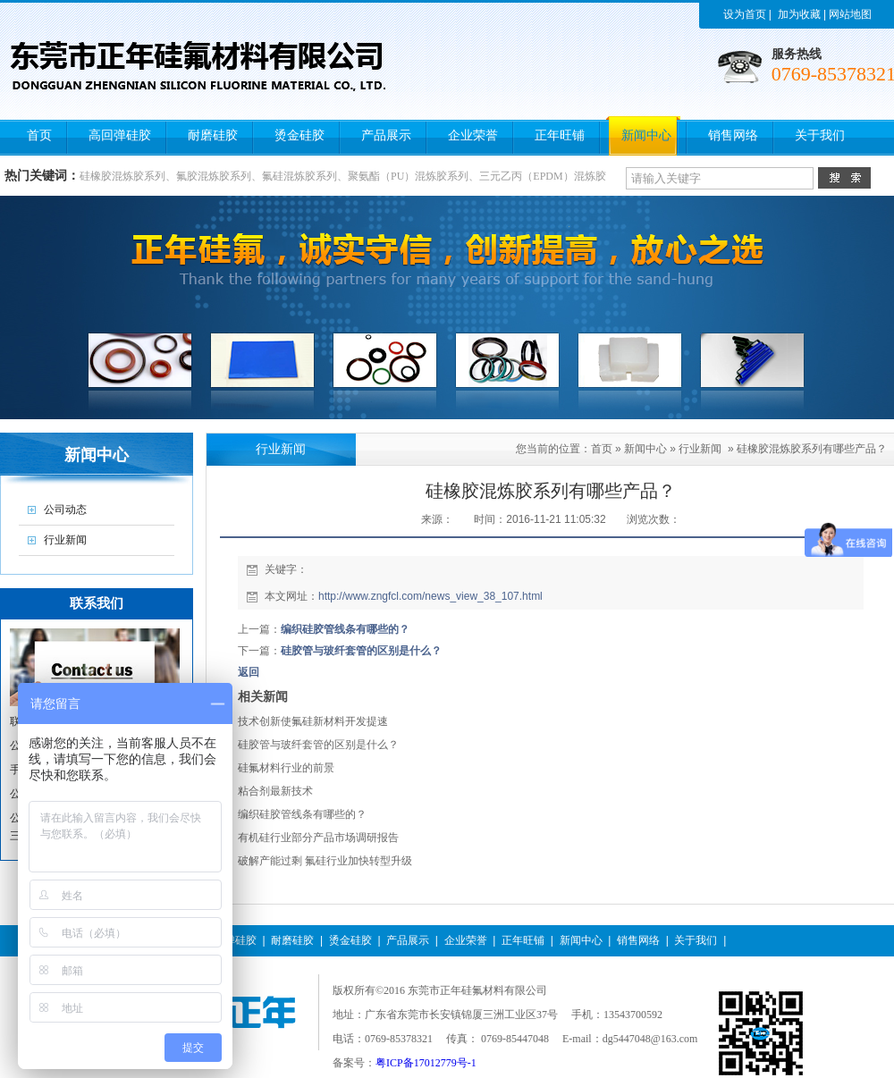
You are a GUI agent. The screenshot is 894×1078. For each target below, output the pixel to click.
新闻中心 (645, 448)
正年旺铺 (523, 940)
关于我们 (695, 940)
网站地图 (850, 14)
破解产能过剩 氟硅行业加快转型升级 (325, 861)
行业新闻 (700, 448)
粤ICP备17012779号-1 (426, 1063)
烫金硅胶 (350, 940)
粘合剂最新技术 (275, 791)
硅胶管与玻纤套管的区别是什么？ (361, 650)
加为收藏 (799, 14)
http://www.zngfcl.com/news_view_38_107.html (430, 596)
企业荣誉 (465, 940)
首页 (601, 448)
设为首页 (744, 14)
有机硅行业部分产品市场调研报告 (318, 837)
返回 (248, 672)
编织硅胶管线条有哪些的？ (345, 629)
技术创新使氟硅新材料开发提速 (313, 721)
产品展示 (407, 940)
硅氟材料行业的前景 (286, 768)
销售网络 (638, 940)
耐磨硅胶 (292, 940)
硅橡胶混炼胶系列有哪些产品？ (812, 448)
